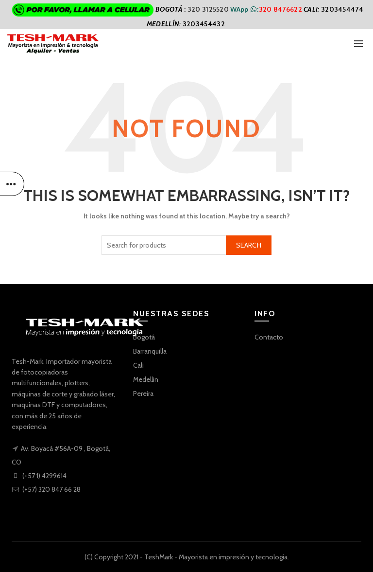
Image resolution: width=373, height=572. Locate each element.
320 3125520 (209, 9)
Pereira (143, 393)
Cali (138, 365)
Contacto (268, 337)
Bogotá (144, 337)
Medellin (145, 379)
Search (248, 245)
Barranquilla (150, 351)
